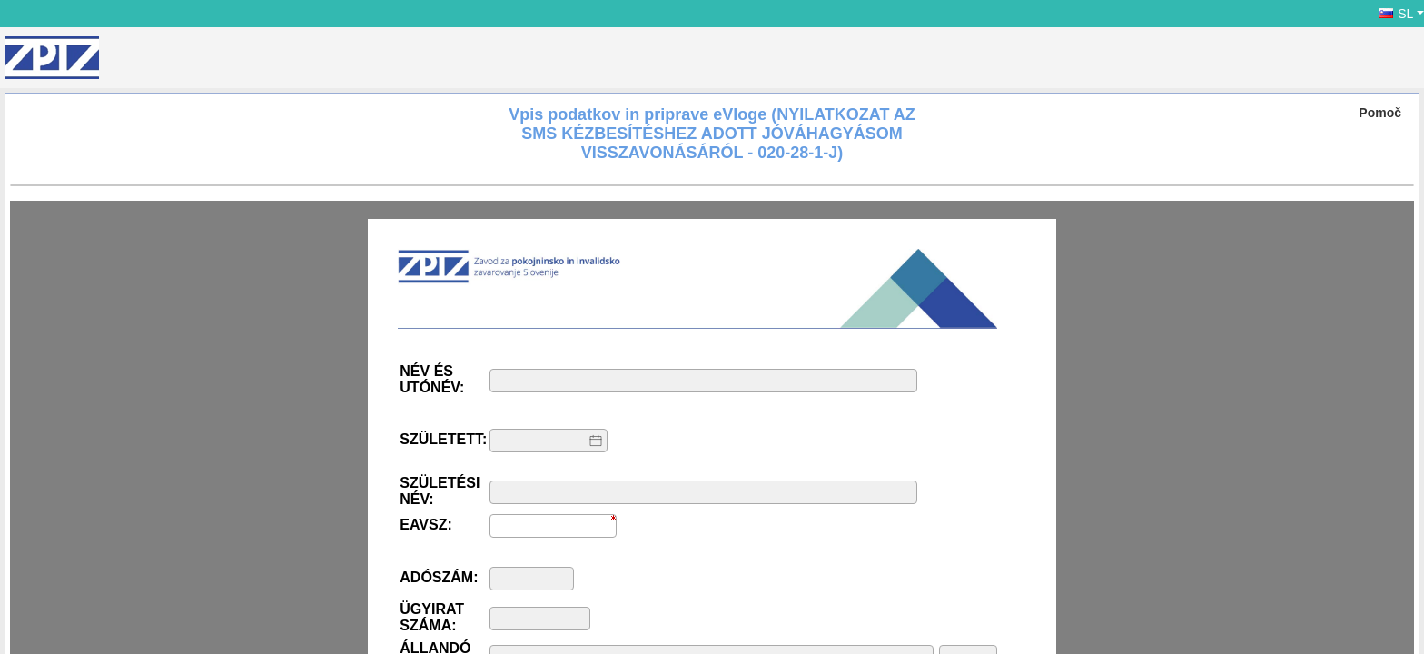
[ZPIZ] (52, 58)
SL (1396, 13)
